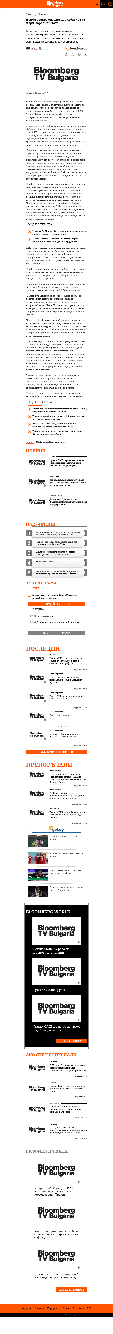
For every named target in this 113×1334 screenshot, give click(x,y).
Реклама (39, 1308)
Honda (39, 442)
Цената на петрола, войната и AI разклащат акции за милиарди (56, 1275)
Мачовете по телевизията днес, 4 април (55, 858)
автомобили (48, 442)
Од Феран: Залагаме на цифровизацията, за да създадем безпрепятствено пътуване (66, 796)
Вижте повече (71, 1041)
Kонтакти (78, 1308)
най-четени (41, 524)
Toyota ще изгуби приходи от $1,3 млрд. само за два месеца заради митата (58, 417)
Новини (36, 450)
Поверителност (50, 1315)
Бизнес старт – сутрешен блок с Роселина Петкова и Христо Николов (52, 596)
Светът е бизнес (54, 476)
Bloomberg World (56, 674)
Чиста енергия (54, 1103)
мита (62, 442)
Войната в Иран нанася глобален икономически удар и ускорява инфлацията (57, 1234)
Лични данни (59, 1315)
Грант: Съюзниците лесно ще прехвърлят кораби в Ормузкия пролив (65, 680)
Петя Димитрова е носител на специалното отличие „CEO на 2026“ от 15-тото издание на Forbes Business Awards (67, 778)
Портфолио (53, 1308)
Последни (43, 648)
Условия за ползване (38, 1315)
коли (57, 442)
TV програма (41, 583)
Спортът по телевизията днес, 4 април (54, 841)
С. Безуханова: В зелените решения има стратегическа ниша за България (66, 1109)
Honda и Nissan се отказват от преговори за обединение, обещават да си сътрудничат (56, 240)
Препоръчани (49, 764)
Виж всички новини (56, 752)
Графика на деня (47, 1151)
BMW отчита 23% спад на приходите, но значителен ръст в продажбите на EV (54, 425)
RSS (89, 1308)
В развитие (53, 1062)
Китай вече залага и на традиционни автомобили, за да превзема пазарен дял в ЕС (59, 410)
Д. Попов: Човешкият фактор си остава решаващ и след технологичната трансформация (68, 1068)
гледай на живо (56, 604)
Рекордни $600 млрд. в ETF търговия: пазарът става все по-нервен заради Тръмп (55, 1191)
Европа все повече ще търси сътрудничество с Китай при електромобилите (57, 432)
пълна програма (56, 633)
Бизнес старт (54, 1082)
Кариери (27, 1308)
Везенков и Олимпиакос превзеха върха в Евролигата (55, 891)
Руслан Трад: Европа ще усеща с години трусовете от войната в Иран (67, 1088)
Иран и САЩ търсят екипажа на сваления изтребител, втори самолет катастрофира (65, 661)
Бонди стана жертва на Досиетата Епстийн (51, 950)
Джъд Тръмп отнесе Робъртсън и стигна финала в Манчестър (54, 875)
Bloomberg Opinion (55, 495)
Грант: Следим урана (60, 715)
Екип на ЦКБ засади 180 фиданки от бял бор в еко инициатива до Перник (67, 815)
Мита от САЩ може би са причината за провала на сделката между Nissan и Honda (59, 232)
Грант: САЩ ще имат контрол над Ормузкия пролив (66, 697)
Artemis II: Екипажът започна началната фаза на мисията (64, 735)
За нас (66, 1308)
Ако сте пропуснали (51, 1054)
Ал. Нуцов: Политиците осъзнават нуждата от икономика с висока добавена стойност (68, 1130)
